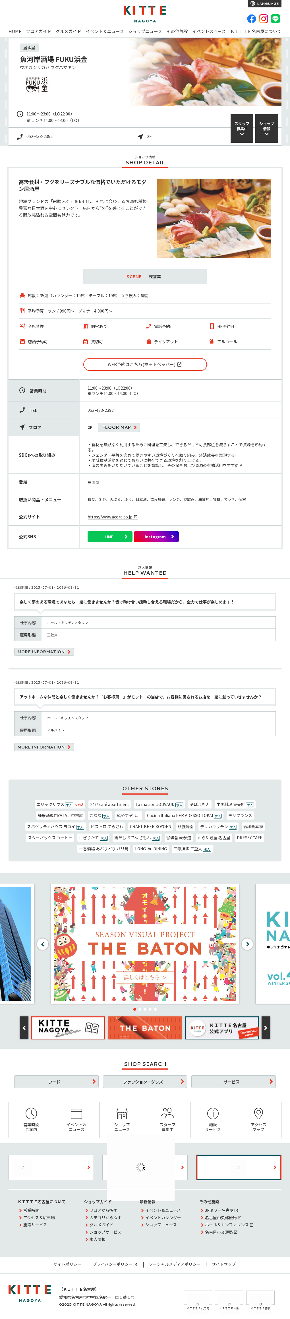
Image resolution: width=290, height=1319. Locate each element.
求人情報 (97, 1239)
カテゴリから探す (105, 1217)
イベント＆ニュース (105, 31)
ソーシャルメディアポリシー (174, 1264)
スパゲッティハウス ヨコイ (55, 827)
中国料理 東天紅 (235, 804)
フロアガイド (38, 31)
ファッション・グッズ (143, 1082)
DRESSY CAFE (249, 837)
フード (54, 1082)
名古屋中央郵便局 (221, 1217)
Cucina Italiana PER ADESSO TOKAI (184, 815)
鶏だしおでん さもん (137, 838)
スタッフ (242, 126)
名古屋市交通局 (219, 1232)
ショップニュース (145, 31)
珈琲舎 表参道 (178, 837)
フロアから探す (103, 1210)
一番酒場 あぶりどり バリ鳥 (104, 848)
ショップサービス (105, 1232)
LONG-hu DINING (151, 848)
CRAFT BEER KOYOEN (150, 826)
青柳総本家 (253, 826)
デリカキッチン (218, 827)
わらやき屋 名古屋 (214, 837)
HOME (15, 31)
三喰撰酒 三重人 (192, 849)
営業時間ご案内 (31, 1120)
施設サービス (213, 1120)
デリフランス (240, 815)
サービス (231, 1082)
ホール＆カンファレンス (227, 1224)
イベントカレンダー (163, 1217)
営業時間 (31, 1210)
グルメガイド (68, 31)
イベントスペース (209, 31)
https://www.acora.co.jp (110, 517)
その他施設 (177, 31)
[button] (134, 1009)
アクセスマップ (259, 1120)
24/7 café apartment (109, 804)
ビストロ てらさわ (107, 826)
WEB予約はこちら (141, 364)
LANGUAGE (267, 3)
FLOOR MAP (116, 427)
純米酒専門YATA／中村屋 (60, 815)
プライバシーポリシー (112, 1264)
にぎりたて (93, 838)
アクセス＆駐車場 (39, 1217)
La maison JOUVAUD (159, 804)
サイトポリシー (67, 1264)
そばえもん (200, 804)
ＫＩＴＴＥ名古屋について (255, 31)
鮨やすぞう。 (128, 815)
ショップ (266, 126)
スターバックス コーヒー (50, 837)
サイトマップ (224, 1264)
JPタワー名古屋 (219, 1210)
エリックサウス (60, 804)
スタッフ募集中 (168, 1120)
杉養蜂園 (186, 826)
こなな (100, 815)
